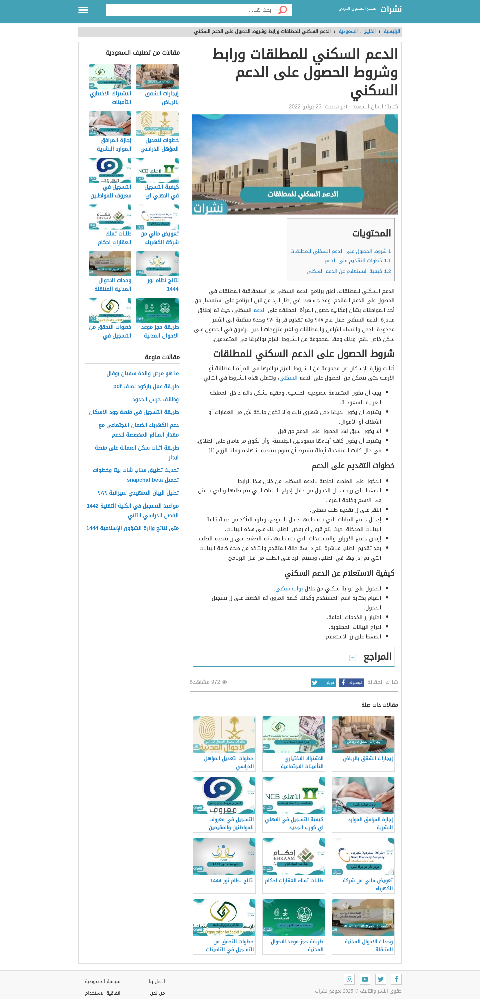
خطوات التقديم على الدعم (358, 260)
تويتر (322, 682)
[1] (212, 450)
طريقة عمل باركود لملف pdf (146, 387)
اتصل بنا (157, 981)
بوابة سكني (289, 588)
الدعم (259, 310)
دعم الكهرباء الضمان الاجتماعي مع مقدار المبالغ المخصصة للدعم (138, 430)
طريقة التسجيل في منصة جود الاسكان (134, 412)
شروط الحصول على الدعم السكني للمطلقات (340, 251)
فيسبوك (350, 682)
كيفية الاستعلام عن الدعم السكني (349, 271)
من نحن (157, 993)
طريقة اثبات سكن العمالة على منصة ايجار (137, 453)
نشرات (391, 9)
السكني (288, 378)
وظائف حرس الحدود (155, 400)
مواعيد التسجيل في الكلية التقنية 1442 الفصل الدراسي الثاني (133, 511)
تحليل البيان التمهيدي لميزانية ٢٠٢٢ (138, 493)
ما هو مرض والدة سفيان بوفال (142, 374)
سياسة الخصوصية (102, 981)
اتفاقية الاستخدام (102, 993)
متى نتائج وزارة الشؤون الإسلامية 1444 (132, 528)
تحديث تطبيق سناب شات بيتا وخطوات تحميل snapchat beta (136, 475)
